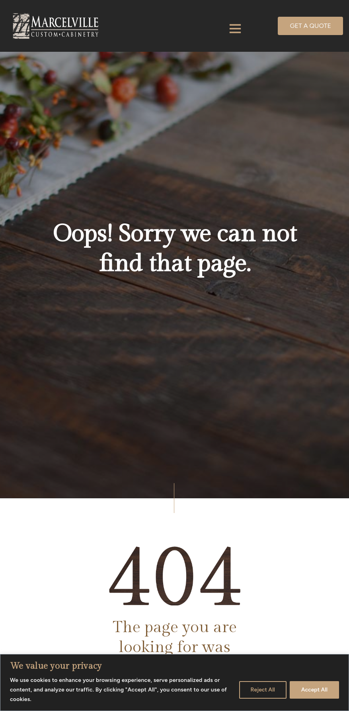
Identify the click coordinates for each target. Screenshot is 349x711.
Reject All (263, 689)
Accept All (314, 689)
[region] (174, 682)
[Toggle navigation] (235, 29)
